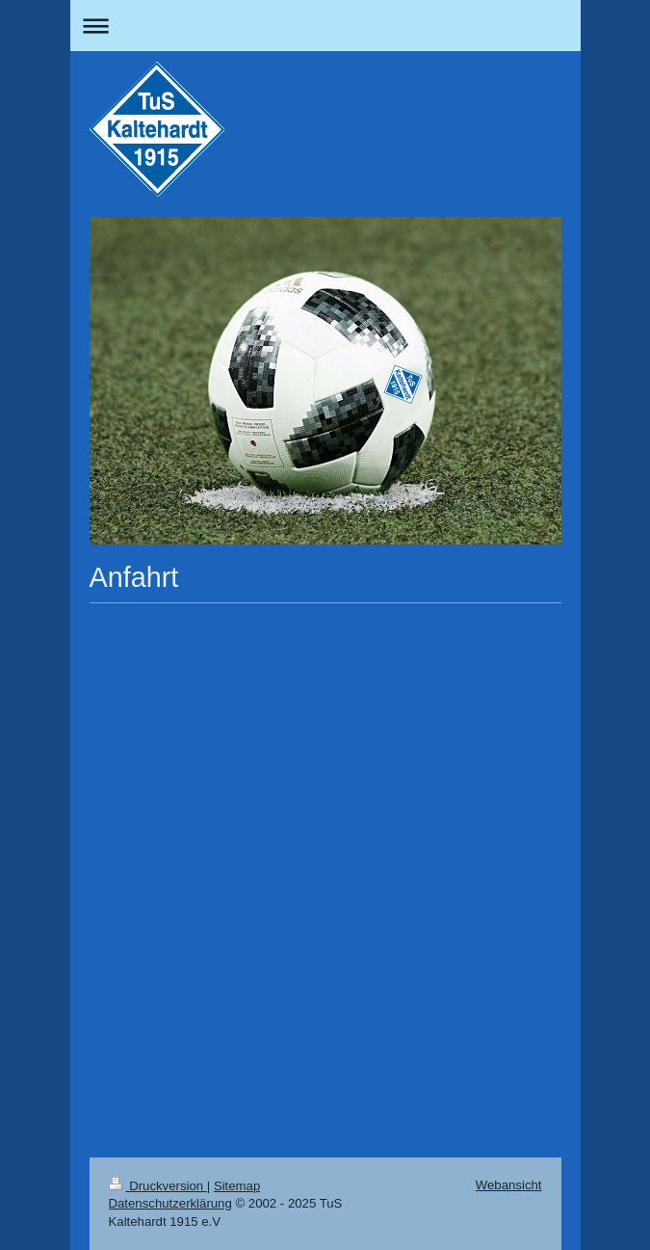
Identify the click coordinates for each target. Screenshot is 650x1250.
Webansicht (509, 1185)
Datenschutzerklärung (170, 1203)
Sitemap (237, 1186)
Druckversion (158, 1186)
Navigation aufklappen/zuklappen (325, 25)
